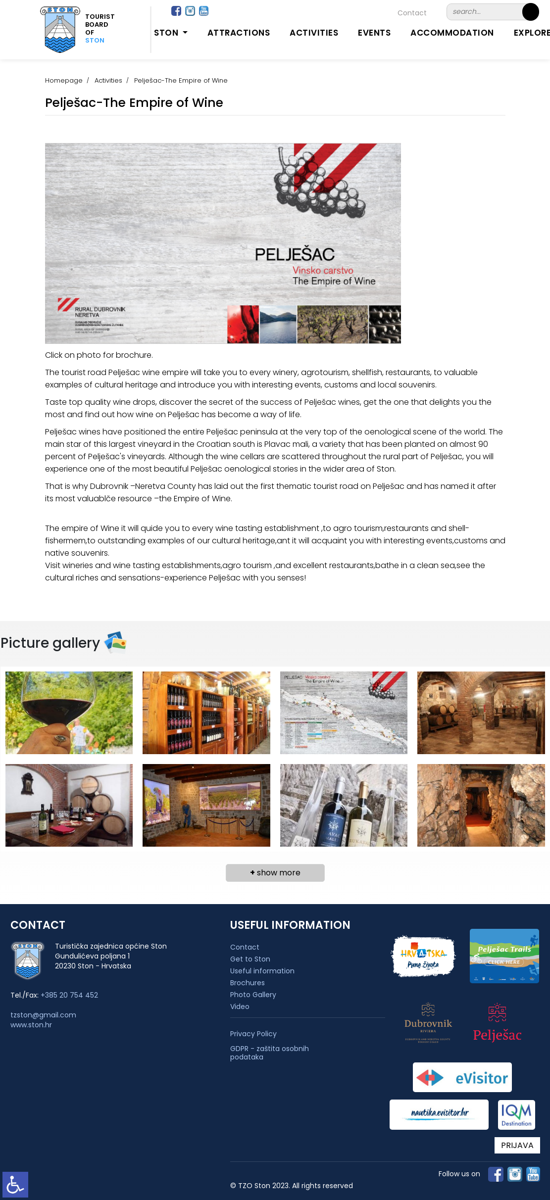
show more (275, 872)
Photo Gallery (253, 995)
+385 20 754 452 (69, 995)
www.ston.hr (31, 1025)
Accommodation (452, 33)
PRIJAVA (517, 1145)
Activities (314, 33)
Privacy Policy (253, 1034)
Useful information (262, 971)
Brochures (247, 983)
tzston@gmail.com (43, 1015)
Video (240, 1006)
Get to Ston (250, 959)
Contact (412, 13)
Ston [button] (167, 33)
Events (374, 33)
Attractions (238, 33)
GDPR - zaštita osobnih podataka (269, 1053)
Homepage (64, 80)
